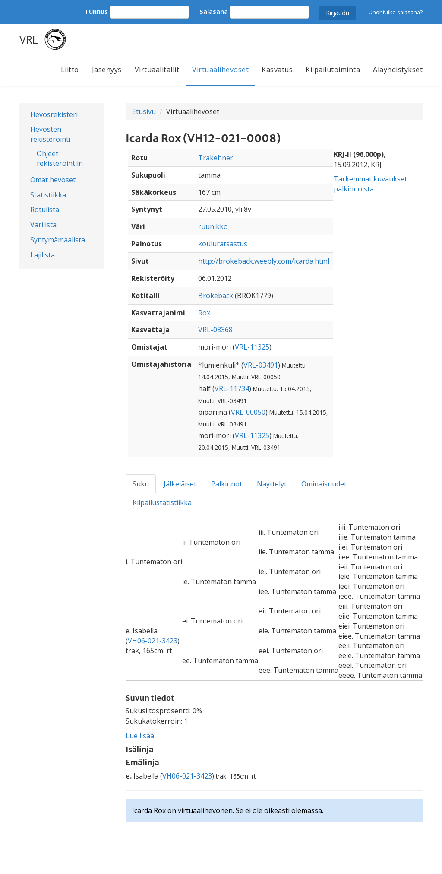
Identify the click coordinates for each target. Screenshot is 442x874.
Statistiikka (48, 195)
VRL (28, 39)
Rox (204, 313)
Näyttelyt (272, 484)
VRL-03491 (260, 365)
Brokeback (215, 295)
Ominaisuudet (324, 484)
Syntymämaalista (57, 240)
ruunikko (213, 226)
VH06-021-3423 (152, 640)
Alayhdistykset (398, 69)
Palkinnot (226, 484)
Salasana (213, 11)
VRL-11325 (252, 347)
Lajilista (42, 255)
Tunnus (96, 11)
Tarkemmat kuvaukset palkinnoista (370, 184)
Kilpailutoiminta (333, 69)
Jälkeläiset (180, 484)
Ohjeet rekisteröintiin (60, 158)
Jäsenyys (107, 69)
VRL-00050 (248, 412)
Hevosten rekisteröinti (50, 134)
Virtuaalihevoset (220, 69)
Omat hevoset (53, 179)
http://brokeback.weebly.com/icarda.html (263, 261)
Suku (141, 484)
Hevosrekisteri (54, 114)
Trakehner (215, 157)
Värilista (43, 224)
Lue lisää (140, 736)
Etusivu (144, 111)
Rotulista (44, 209)
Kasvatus (277, 69)
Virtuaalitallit (157, 69)
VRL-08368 (215, 329)
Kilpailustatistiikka (162, 502)
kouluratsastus (222, 243)
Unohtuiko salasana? (396, 12)
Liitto (70, 69)
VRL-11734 (232, 388)
